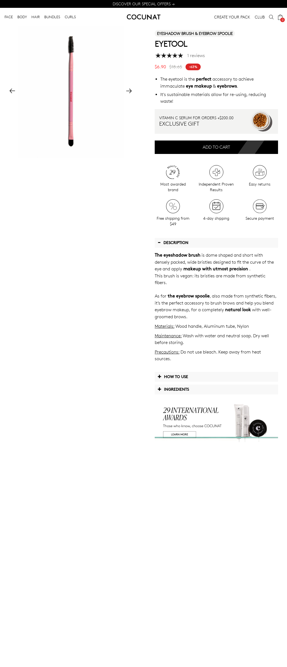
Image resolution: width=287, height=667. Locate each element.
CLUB (260, 17)
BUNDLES (52, 17)
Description (173, 242)
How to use (173, 376)
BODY (22, 17)
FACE (8, 17)
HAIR (35, 17)
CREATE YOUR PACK (232, 17)
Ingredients (173, 389)
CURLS (70, 17)
